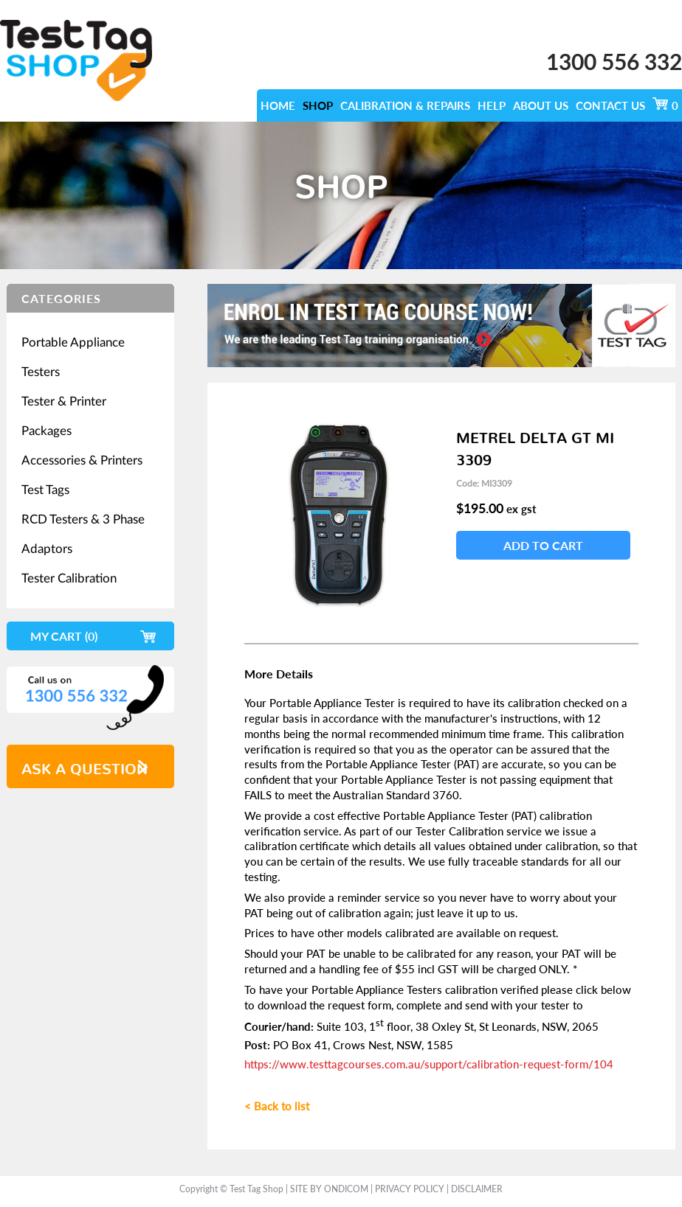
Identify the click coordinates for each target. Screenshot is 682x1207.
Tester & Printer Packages (63, 415)
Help (492, 105)
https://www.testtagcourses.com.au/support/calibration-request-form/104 (428, 1064)
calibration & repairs (405, 105)
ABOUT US (540, 105)
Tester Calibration (69, 577)
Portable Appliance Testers (73, 356)
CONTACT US (610, 105)
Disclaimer (477, 1188)
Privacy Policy (409, 1188)
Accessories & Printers (81, 459)
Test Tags (45, 489)
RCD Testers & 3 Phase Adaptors (83, 533)
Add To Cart (543, 545)
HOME (278, 105)
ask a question (84, 764)
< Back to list (276, 1106)
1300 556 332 (614, 61)
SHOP (318, 105)
